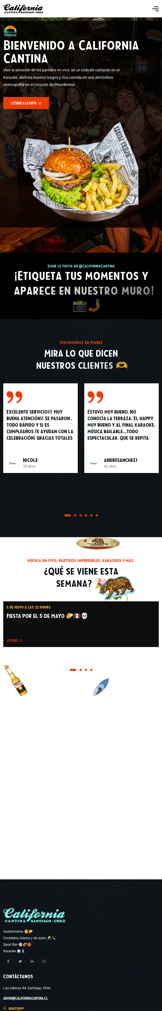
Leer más (14, 641)
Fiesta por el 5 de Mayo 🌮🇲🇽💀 (47, 616)
